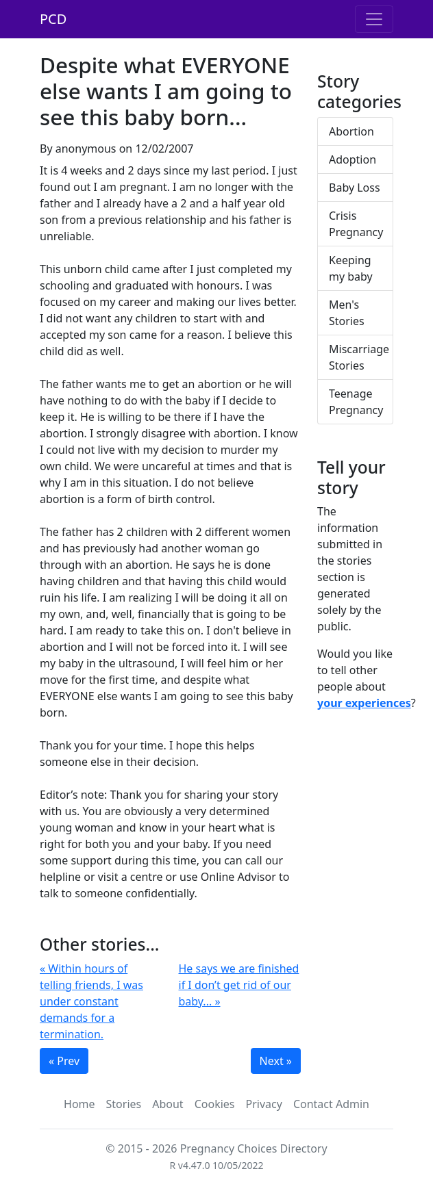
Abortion (351, 131)
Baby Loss (354, 187)
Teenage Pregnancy (356, 401)
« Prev (64, 1060)
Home (79, 1104)
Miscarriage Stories (359, 357)
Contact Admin (331, 1104)
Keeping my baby (351, 268)
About (167, 1104)
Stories (124, 1104)
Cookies (215, 1104)
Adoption (352, 159)
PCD (53, 19)
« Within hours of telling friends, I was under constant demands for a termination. (91, 1001)
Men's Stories (346, 313)
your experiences (364, 702)
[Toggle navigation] (374, 19)
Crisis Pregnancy (356, 224)
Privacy (264, 1104)
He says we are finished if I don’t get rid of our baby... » (239, 985)
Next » (276, 1060)
